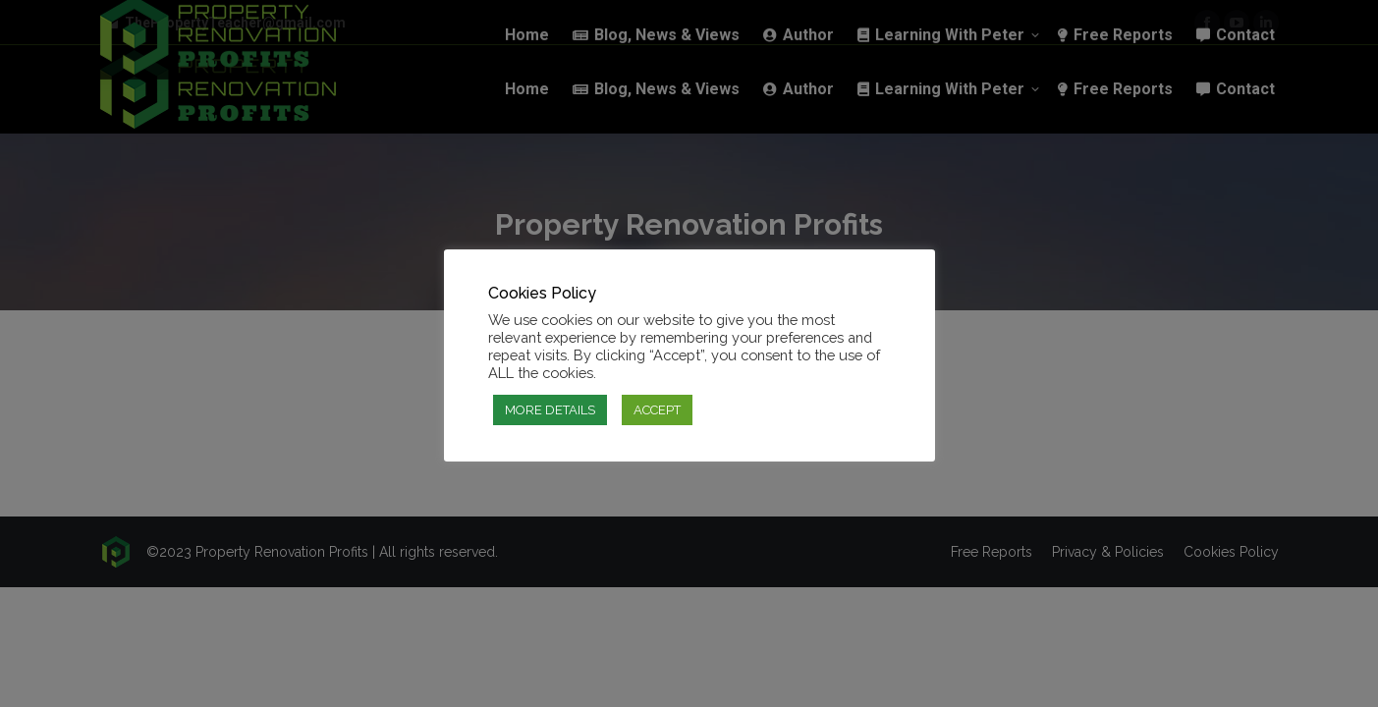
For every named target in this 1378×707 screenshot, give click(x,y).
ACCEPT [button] (657, 410)
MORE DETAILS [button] (550, 410)
